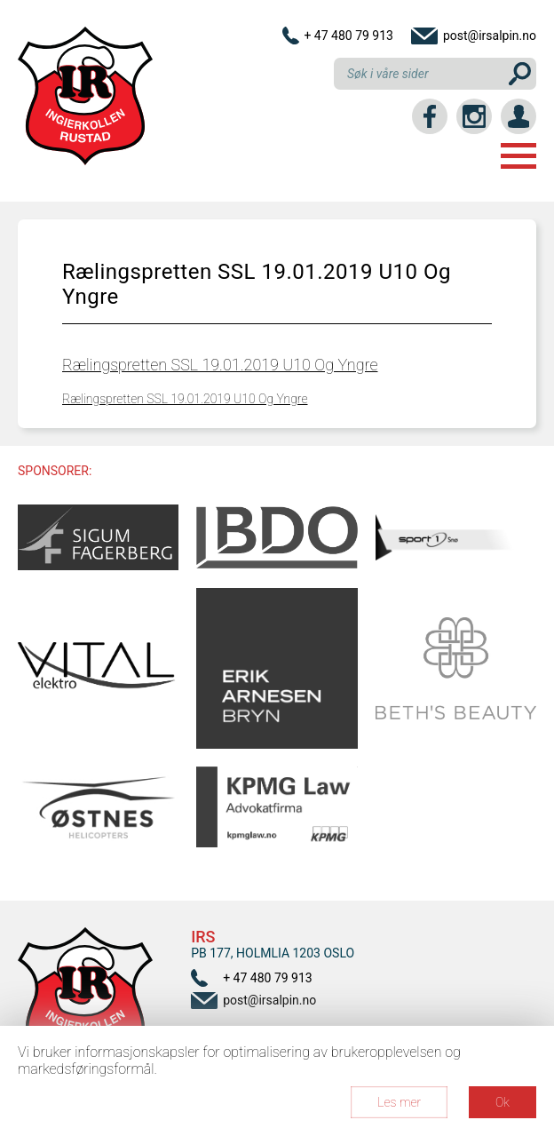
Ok (502, 1102)
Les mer (399, 1102)
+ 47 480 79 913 (348, 35)
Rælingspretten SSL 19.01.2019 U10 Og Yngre (219, 364)
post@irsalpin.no (489, 35)
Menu (518, 156)
